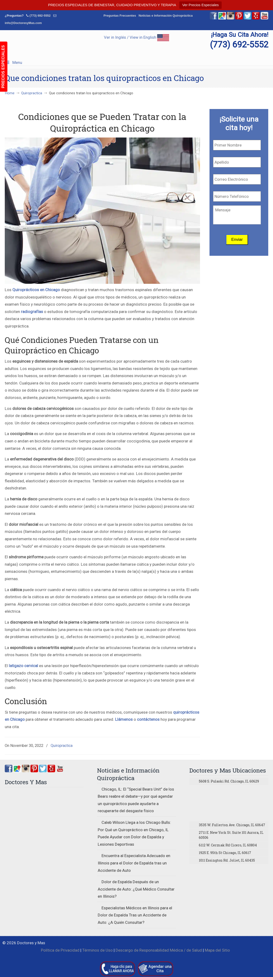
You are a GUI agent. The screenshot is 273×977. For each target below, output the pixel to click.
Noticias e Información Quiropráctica (166, 15)
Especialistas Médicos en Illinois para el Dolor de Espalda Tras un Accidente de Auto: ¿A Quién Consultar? (135, 915)
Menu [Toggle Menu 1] (13, 62)
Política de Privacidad (60, 950)
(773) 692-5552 (40, 15)
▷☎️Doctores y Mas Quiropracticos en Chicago (136, 42)
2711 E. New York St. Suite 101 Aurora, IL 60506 (231, 835)
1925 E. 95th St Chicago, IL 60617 (225, 852)
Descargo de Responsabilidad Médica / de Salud (159, 950)
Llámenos (124, 719)
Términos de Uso (97, 950)
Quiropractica (31, 93)
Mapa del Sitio (217, 950)
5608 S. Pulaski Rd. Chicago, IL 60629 (229, 781)
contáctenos (148, 719)
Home (10, 93)
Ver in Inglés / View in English (136, 37)
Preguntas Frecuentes (119, 15)
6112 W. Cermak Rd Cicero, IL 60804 (228, 845)
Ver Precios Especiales (200, 5)
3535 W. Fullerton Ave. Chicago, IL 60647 (232, 825)
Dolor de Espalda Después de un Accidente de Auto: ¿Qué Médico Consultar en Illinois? (136, 889)
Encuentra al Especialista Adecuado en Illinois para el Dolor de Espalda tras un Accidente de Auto (134, 863)
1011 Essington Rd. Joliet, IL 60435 (227, 860)
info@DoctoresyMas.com (23, 23)
